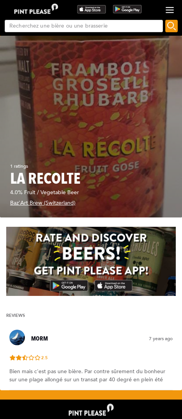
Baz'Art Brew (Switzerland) (42, 203)
